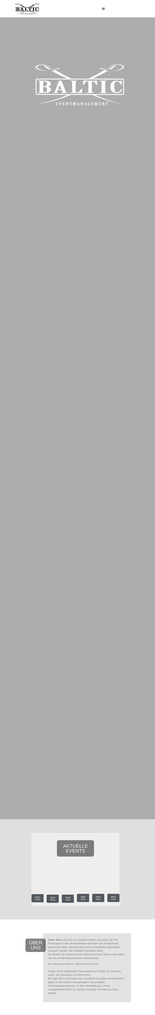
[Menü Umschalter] (103, 8)
